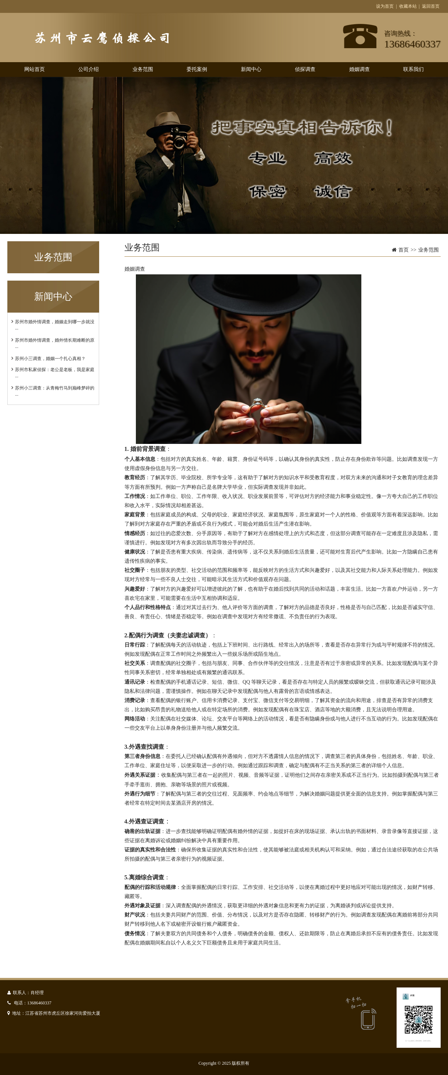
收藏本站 (408, 6)
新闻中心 (251, 69)
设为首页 (385, 6)
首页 (403, 250)
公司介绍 (88, 69)
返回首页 (431, 6)
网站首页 (34, 69)
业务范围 (143, 69)
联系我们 (413, 69)
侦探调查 (305, 69)
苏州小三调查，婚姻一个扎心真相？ (50, 358)
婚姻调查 (359, 69)
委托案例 (197, 69)
